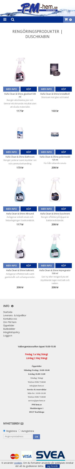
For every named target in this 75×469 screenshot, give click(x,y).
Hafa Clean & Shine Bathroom (20, 156)
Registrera (11, 430)
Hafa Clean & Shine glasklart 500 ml (20, 95)
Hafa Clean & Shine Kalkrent (20, 270)
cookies (18, 462)
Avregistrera (27, 430)
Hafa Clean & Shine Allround (20, 213)
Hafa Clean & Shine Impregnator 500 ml (55, 272)
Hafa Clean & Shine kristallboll (55, 93)
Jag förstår (52, 466)
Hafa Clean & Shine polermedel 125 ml (55, 158)
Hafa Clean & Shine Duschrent (55, 213)
